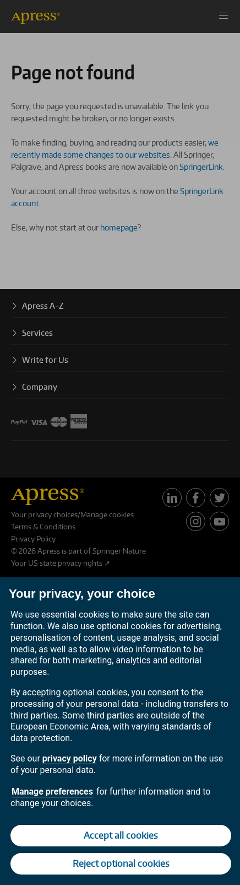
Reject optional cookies (121, 863)
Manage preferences (52, 791)
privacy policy (69, 758)
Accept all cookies (121, 835)
